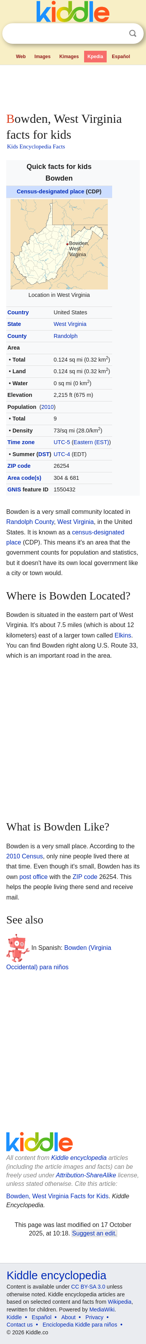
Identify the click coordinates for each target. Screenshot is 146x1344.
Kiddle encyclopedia (79, 1157)
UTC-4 (62, 454)
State (14, 324)
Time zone (21, 442)
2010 (47, 407)
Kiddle (14, 1317)
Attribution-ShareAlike (86, 1175)
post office (33, 877)
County (17, 336)
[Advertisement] (73, 86)
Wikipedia (120, 1302)
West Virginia (70, 324)
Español (121, 56)
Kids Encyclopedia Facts (36, 146)
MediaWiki (101, 1309)
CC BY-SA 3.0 (88, 1287)
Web (21, 56)
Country (18, 312)
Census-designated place (50, 191)
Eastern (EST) (91, 442)
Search (132, 33)
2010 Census (24, 856)
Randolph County (30, 522)
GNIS (14, 489)
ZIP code (19, 466)
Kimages (69, 56)
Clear (116, 33)
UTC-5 (62, 442)
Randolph (66, 336)
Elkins (122, 635)
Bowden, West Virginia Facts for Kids (57, 1196)
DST (43, 454)
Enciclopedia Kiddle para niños (79, 1325)
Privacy (95, 1317)
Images (43, 56)
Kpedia (95, 56)
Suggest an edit (93, 1233)
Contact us (20, 1325)
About (69, 1317)
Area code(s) (24, 478)
